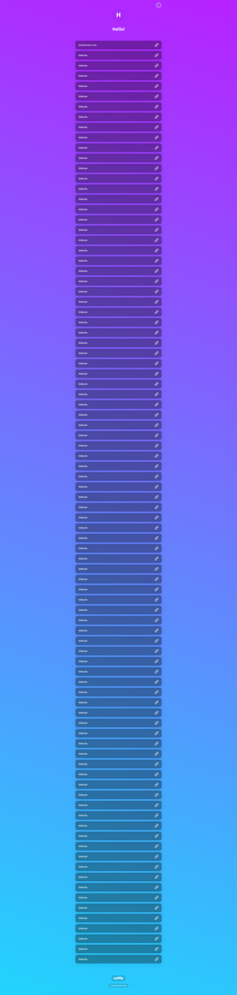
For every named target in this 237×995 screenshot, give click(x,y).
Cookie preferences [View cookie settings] (118, 986)
